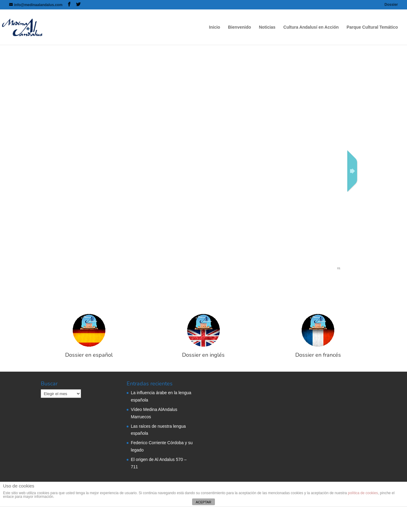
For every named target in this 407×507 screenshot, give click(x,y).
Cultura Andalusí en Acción (311, 27)
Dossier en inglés (203, 355)
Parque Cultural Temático (372, 27)
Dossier (391, 5)
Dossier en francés (318, 355)
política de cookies (363, 493)
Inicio (214, 27)
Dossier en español (89, 355)
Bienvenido (239, 27)
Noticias (267, 27)
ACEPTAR (203, 502)
